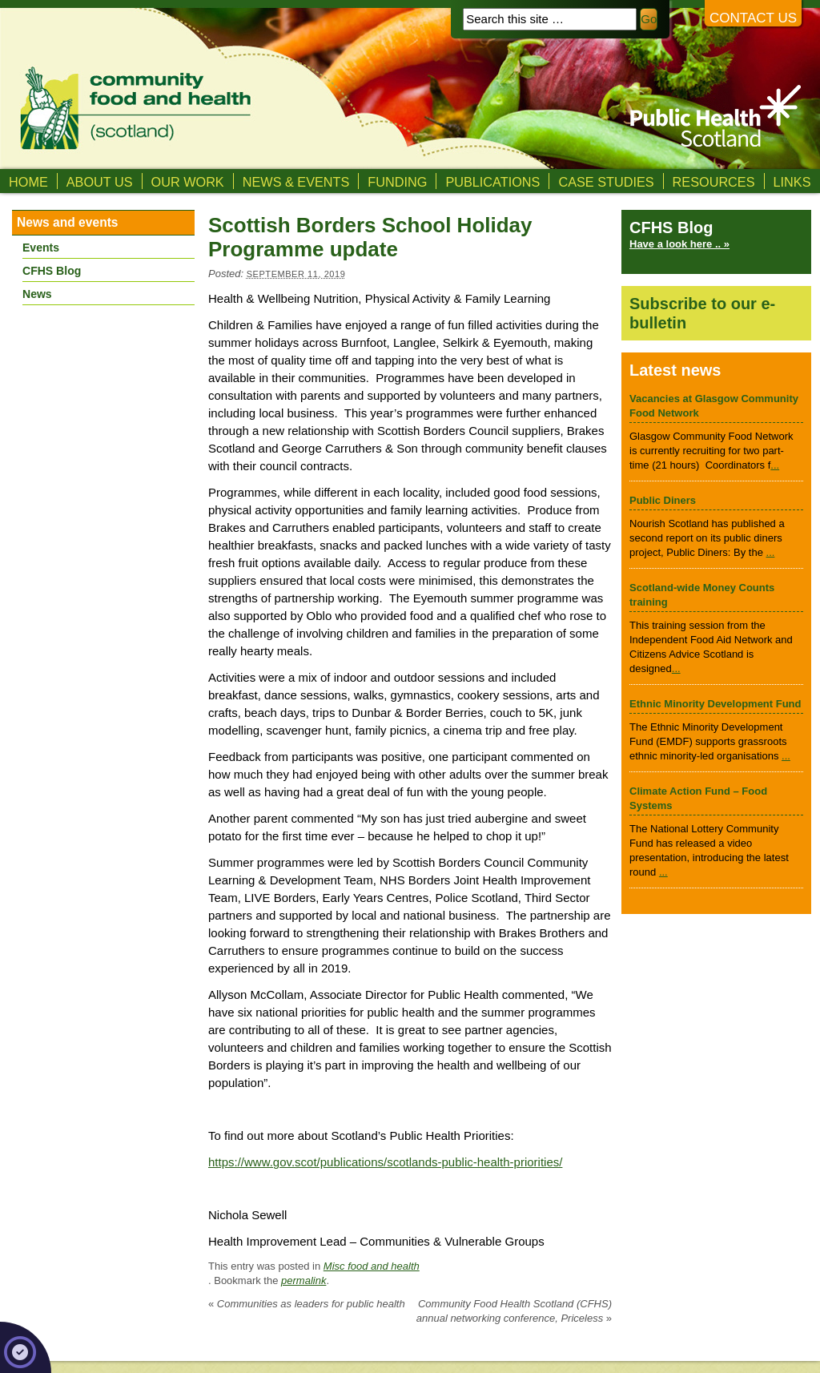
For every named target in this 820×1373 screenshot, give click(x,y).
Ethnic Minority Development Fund (715, 704)
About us (99, 182)
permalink (303, 1280)
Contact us (753, 18)
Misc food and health (372, 1266)
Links (792, 182)
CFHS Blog (51, 270)
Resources (714, 182)
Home (28, 182)
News (37, 294)
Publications (492, 182)
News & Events (296, 182)
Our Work (187, 182)
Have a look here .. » (679, 244)
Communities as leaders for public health (306, 1304)
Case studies (605, 182)
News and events (68, 222)
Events (40, 247)
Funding (397, 182)
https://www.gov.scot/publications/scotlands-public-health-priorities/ (385, 1162)
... (774, 465)
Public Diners (662, 500)
